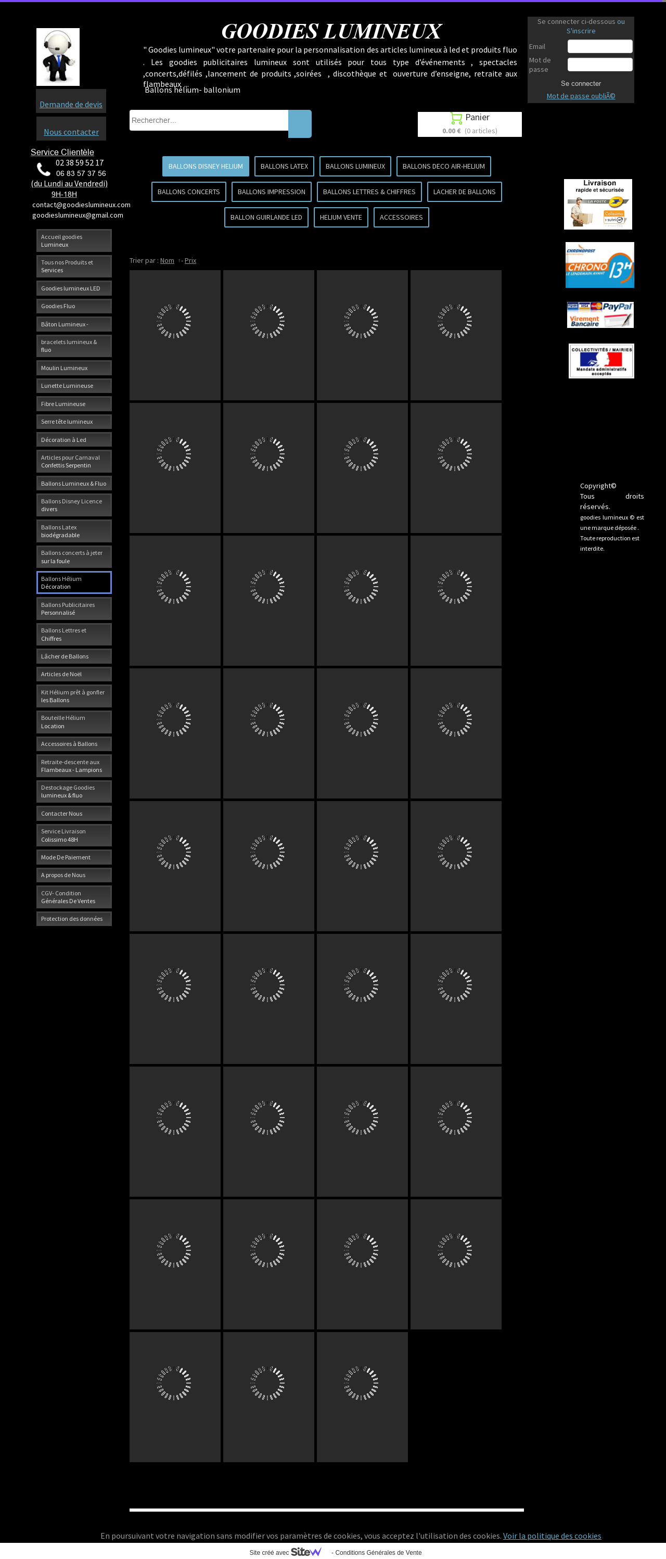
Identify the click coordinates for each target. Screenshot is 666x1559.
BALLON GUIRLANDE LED (266, 217)
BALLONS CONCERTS (189, 191)
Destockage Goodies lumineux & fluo (68, 791)
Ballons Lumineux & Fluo (73, 483)
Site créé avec (289, 1552)
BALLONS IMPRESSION (271, 191)
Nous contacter (71, 131)
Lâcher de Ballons (64, 656)
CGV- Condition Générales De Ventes (68, 897)
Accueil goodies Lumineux (61, 240)
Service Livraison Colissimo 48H (63, 835)
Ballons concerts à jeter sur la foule (72, 556)
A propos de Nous (63, 875)
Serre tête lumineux (67, 421)
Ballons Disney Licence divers (71, 505)
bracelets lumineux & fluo (69, 345)
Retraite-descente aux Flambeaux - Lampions (71, 766)
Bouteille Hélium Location (63, 721)
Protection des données (72, 918)
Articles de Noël (61, 674)
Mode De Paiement (66, 857)
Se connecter (581, 83)
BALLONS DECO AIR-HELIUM (444, 166)
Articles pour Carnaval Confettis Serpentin (70, 461)
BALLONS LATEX (284, 166)
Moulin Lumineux (64, 368)
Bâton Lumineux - (64, 324)
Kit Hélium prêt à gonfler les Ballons (73, 696)
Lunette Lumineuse (67, 385)
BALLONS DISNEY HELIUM (206, 166)
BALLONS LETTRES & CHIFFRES (369, 191)
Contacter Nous (61, 813)
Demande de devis (71, 104)
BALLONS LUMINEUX (355, 166)
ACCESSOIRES (401, 217)
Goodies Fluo (58, 306)
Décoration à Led (63, 439)
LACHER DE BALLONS (464, 191)
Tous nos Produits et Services (67, 266)
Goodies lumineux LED (70, 288)
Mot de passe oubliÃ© (581, 95)
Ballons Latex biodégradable (60, 531)
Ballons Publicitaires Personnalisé (68, 608)
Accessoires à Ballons (69, 743)
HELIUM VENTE (341, 217)
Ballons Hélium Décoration (61, 582)
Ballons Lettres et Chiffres (63, 634)
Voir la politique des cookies (552, 1535)
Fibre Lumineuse (63, 404)
